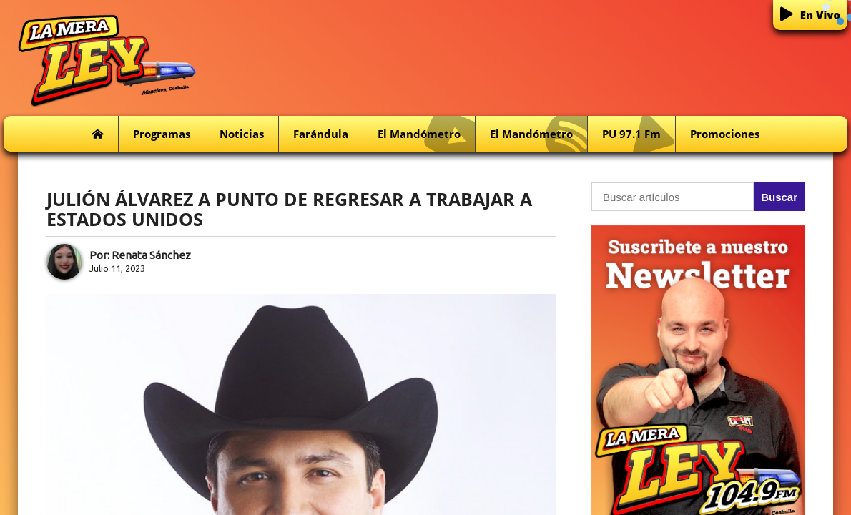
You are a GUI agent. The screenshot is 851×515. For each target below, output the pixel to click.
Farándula (320, 134)
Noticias (242, 134)
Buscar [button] (779, 197)
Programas (161, 134)
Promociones (724, 134)
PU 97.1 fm (638, 134)
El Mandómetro (426, 134)
